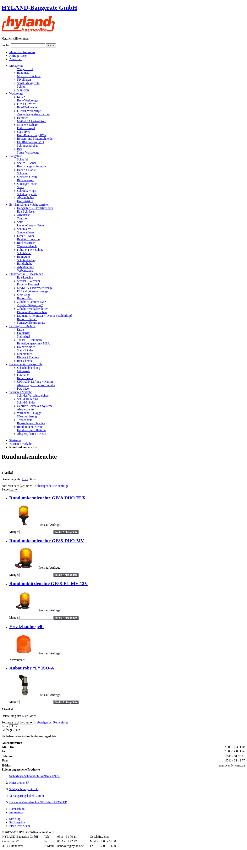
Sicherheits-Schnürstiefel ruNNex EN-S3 (34, 776)
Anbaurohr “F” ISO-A (31, 667)
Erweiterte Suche (19, 825)
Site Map (14, 818)
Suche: (6, 45)
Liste (25, 479)
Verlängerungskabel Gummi (26, 795)
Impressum (16, 812)
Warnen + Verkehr (20, 443)
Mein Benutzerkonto (22, 52)
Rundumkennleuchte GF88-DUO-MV (46, 540)
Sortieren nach (10, 485)
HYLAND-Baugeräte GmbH (39, 7)
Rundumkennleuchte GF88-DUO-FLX (47, 497)
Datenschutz (17, 808)
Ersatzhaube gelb (26, 626)
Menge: (14, 531)
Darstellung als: (11, 479)
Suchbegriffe (17, 822)
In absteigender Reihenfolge (51, 485)
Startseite (15, 440)
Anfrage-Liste (18, 55)
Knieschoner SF (19, 782)
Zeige (5, 489)
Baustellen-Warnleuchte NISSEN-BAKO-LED (38, 802)
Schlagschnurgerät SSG (23, 789)
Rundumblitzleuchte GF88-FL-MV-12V (48, 583)
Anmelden (15, 59)
